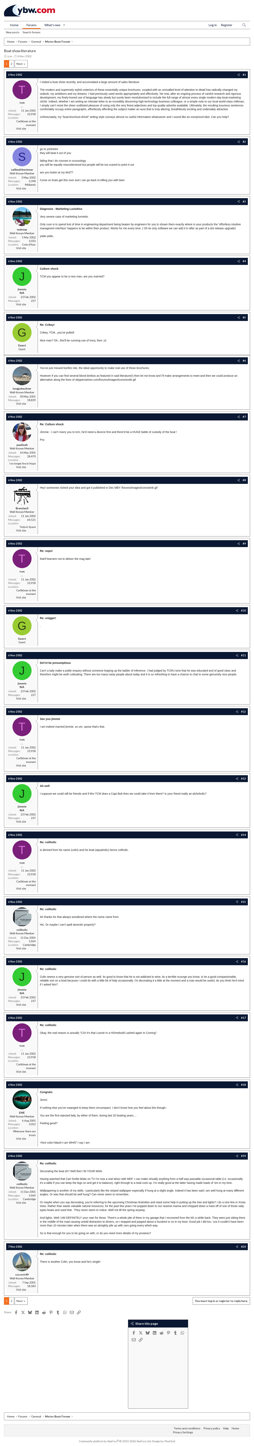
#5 (244, 317)
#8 (244, 480)
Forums (31, 25)
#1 (244, 74)
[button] (64, 25)
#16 (243, 961)
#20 (243, 1246)
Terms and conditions (187, 1428)
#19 (243, 1155)
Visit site (21, 128)
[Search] (244, 25)
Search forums (31, 32)
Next (19, 63)
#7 (244, 416)
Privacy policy (211, 1428)
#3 (244, 201)
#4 (244, 261)
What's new (52, 25)
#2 (244, 141)
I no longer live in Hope (22, 463)
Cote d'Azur (29, 244)
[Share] (238, 74)
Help (226, 1428)
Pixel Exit (170, 1441)
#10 (243, 610)
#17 (243, 1017)
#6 (244, 360)
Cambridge (29, 944)
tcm (9, 56)
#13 (243, 778)
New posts (12, 32)
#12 (243, 711)
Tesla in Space (27, 527)
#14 (243, 834)
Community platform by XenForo (115, 1441)
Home (14, 25)
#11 (243, 655)
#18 (243, 1084)
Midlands (30, 184)
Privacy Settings (183, 1432)
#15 (243, 901)
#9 (244, 543)
